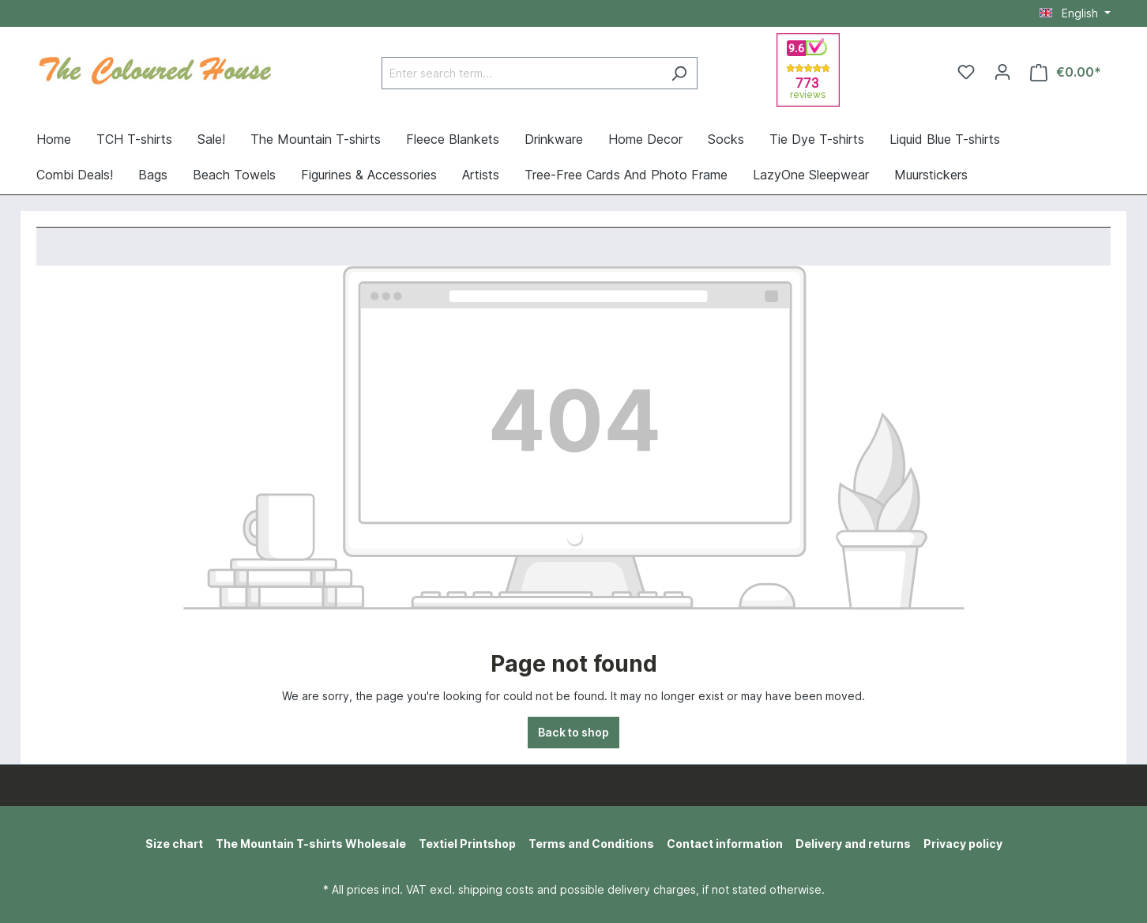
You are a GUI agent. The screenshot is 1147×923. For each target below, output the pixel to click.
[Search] (679, 73)
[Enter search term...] (521, 73)
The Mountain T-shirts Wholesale (311, 843)
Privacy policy (962, 843)
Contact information (725, 843)
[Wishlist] (966, 72)
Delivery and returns (853, 843)
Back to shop (573, 732)
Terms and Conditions (591, 843)
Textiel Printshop (467, 843)
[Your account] (1002, 72)
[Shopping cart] (1066, 72)
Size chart (174, 843)
